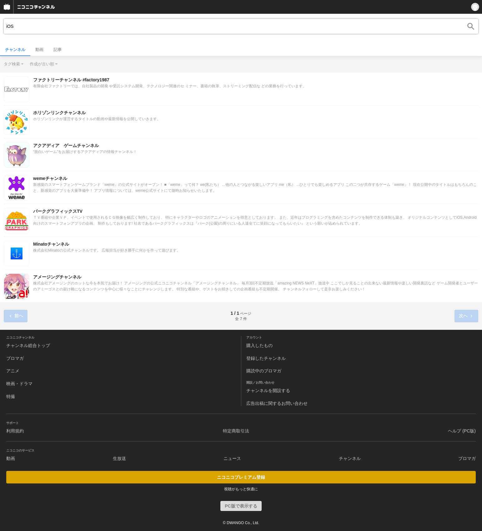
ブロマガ (15, 358)
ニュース (232, 458)
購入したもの (259, 345)
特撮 (10, 396)
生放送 (119, 458)
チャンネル (15, 49)
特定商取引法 (236, 430)
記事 (57, 49)
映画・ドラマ (19, 383)
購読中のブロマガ (263, 370)
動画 (39, 49)
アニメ (12, 370)
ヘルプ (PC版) (462, 430)
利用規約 (15, 430)
